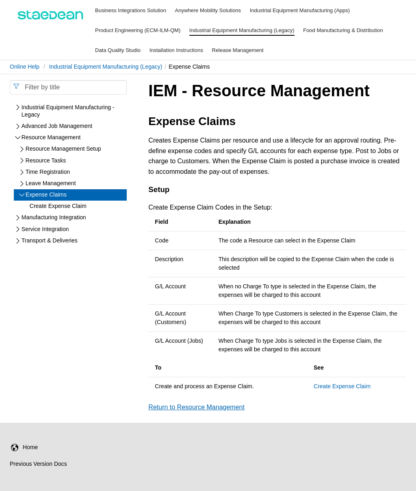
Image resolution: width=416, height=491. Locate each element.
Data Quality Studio (118, 50)
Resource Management (51, 137)
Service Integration (45, 229)
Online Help (24, 66)
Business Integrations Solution (130, 10)
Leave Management (51, 183)
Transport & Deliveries (50, 240)
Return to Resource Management (196, 407)
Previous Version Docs (38, 464)
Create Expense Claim (342, 386)
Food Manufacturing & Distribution (343, 30)
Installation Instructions (176, 50)
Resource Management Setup (63, 148)
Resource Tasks (46, 160)
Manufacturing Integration (54, 217)
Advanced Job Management (57, 126)
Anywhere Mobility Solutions (208, 10)
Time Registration (48, 172)
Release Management (238, 50)
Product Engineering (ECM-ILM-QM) (137, 30)
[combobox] (68, 87)
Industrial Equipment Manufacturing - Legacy (68, 111)
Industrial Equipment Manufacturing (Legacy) (242, 30)
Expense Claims (46, 194)
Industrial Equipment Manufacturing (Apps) (300, 10)
